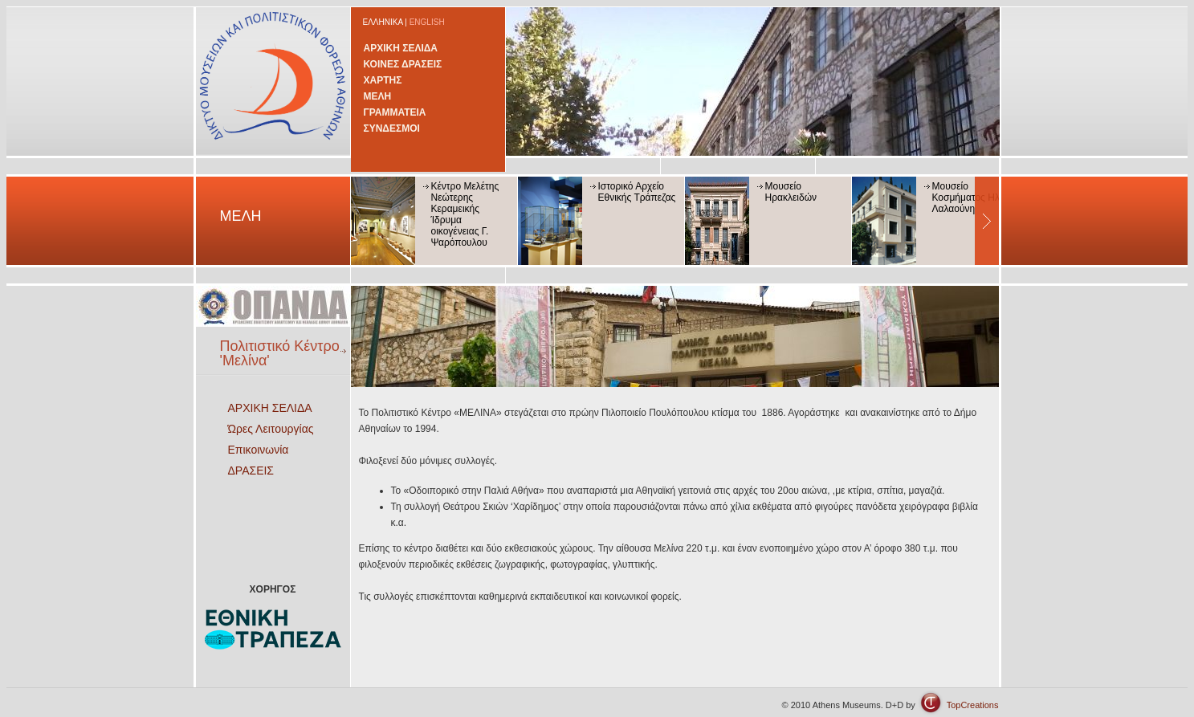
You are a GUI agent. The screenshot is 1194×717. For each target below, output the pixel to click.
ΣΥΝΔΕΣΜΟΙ (392, 128)
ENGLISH (427, 22)
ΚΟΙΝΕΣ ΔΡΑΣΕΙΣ (403, 64)
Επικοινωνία (258, 449)
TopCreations (973, 705)
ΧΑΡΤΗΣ (383, 80)
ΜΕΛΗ (378, 96)
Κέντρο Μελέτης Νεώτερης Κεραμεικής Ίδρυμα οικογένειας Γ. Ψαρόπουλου (465, 214)
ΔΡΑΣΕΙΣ (251, 470)
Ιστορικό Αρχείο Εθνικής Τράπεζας (637, 192)
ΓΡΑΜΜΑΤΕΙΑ (395, 112)
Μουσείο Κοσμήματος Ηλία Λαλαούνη (970, 197)
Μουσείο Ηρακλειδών (791, 192)
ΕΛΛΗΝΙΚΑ (383, 22)
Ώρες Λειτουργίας (271, 428)
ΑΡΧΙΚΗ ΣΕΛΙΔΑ (401, 48)
